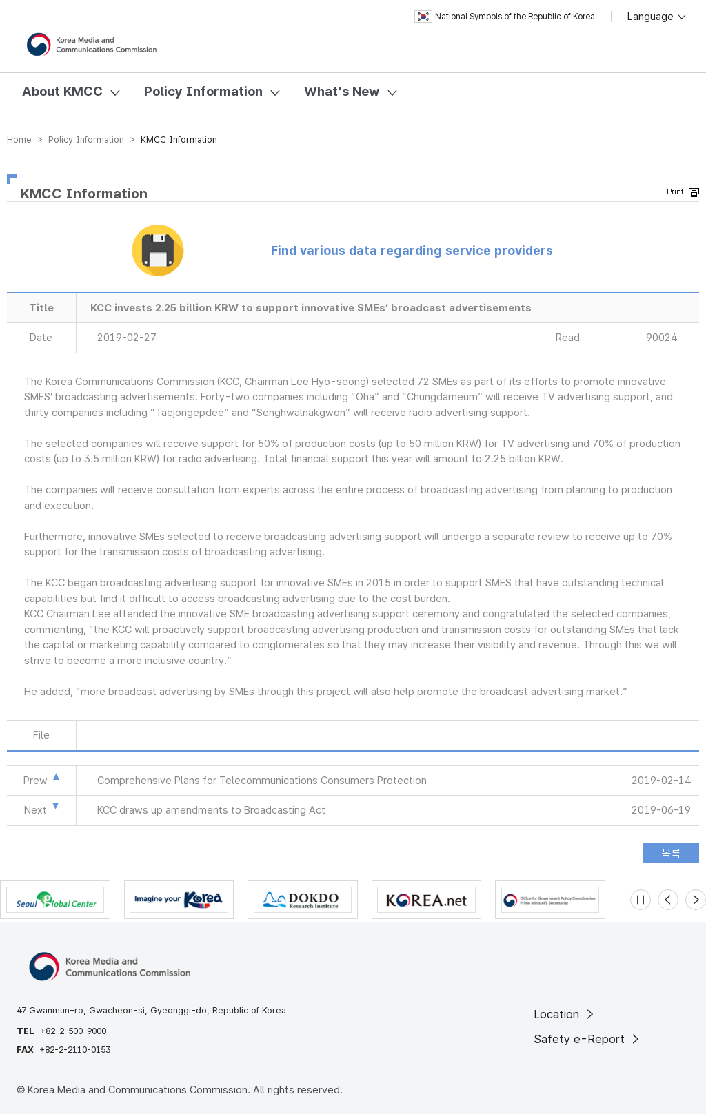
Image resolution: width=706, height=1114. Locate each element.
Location (565, 1014)
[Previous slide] (668, 899)
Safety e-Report (588, 1039)
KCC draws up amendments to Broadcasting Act (211, 810)
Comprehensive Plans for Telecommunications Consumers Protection (262, 780)
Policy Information (203, 91)
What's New (342, 91)
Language (657, 16)
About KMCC (62, 91)
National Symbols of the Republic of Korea (504, 16)
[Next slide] (695, 899)
